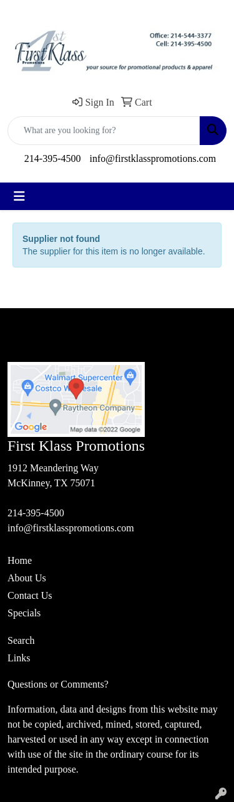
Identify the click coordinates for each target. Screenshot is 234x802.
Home (19, 560)
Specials (24, 613)
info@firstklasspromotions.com (152, 158)
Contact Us (29, 595)
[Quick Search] (103, 130)
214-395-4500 (52, 158)
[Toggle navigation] (19, 196)
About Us (26, 578)
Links (18, 658)
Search (21, 640)
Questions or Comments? (58, 684)
